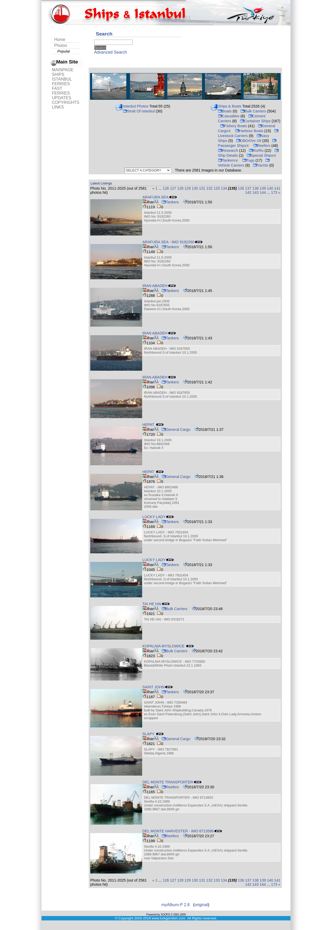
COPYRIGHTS (65, 102)
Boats (225, 111)
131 (202, 188)
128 (180, 188)
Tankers (228, 160)
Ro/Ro (256, 150)
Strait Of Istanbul (139, 111)
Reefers (261, 146)
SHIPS (58, 74)
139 (263, 188)
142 (248, 192)
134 (224, 188)
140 (270, 188)
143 (255, 192)
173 (274, 192)
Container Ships (255, 121)
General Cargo (176, 429)
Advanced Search (110, 52)
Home (59, 39)
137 (248, 188)
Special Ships (262, 155)
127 (173, 188)
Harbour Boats (249, 131)
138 (255, 188)
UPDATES (61, 98)
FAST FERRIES (61, 90)
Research (228, 150)
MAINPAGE (62, 70)
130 (195, 188)
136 (241, 188)
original (201, 905)
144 (263, 192)
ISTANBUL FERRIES (62, 81)
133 (216, 188)
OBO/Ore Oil (248, 141)
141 (277, 188)
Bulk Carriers (253, 111)
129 (187, 188)
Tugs (248, 160)
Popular (63, 51)
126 (166, 188)
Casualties (228, 116)
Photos (60, 45)
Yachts (260, 165)
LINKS (58, 107)
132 (209, 188)
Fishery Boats (233, 126)
